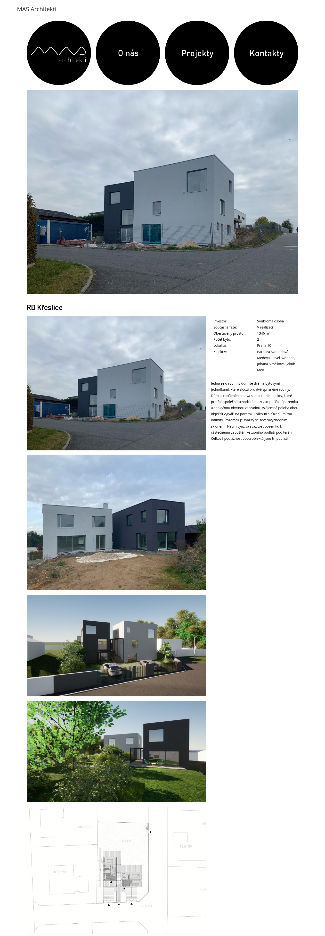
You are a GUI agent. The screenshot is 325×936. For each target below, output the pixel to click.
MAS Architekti (37, 9)
